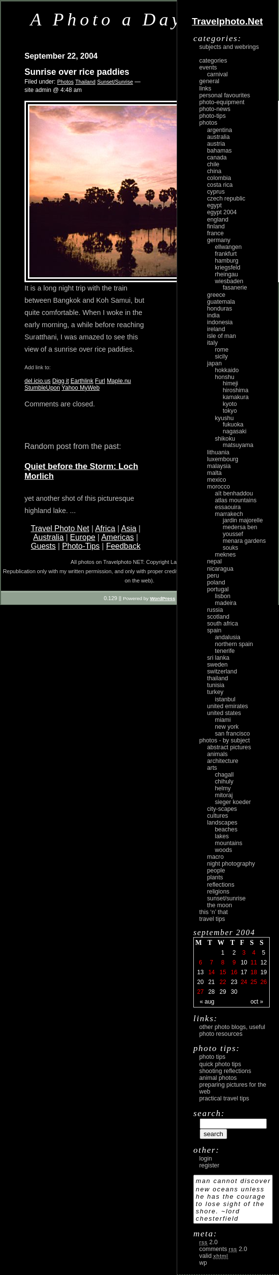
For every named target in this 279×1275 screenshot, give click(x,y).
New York (227, 726)
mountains (228, 843)
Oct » (257, 1001)
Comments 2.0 (223, 1249)
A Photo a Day (107, 19)
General (209, 81)
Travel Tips (212, 919)
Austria (216, 143)
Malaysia (219, 466)
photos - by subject (224, 740)
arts (212, 767)
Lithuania (218, 452)
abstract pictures (229, 747)
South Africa (222, 623)
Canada (217, 157)
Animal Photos (218, 1077)
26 (263, 982)
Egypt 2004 (222, 212)
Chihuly (224, 781)
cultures (217, 815)
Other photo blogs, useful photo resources (232, 1030)
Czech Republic (226, 198)
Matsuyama (238, 445)
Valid (213, 1256)
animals (217, 754)
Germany (219, 240)
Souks (230, 547)
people (216, 870)
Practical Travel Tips (224, 1098)
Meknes (225, 554)
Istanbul (225, 699)
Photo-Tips (81, 546)
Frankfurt (226, 253)
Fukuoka (233, 424)
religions (218, 891)
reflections (220, 884)
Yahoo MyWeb (81, 387)
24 (244, 982)
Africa (105, 528)
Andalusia (227, 637)
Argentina (219, 130)
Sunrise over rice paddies (76, 72)
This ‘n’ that (213, 912)
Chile (213, 164)
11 (254, 962)
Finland (216, 226)
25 (254, 982)
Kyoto (230, 404)
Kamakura (236, 397)
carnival (217, 74)
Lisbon (223, 596)
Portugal (218, 589)
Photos (65, 82)
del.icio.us (37, 381)
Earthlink (81, 381)
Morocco (218, 486)
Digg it (60, 381)
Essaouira (228, 507)
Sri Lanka (218, 657)
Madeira (225, 603)
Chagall (224, 774)
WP (203, 1262)
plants (215, 877)
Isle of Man (221, 336)
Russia (215, 609)
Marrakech (229, 514)
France (215, 233)
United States (224, 713)
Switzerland (222, 671)
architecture (222, 761)
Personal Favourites (224, 95)
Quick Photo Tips (220, 1064)
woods (223, 850)
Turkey (215, 692)
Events (208, 67)
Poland (216, 582)
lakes (222, 836)
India (213, 315)
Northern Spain (234, 644)
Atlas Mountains (235, 500)
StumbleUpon (42, 387)
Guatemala (221, 301)
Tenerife (225, 651)
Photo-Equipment (221, 102)
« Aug (207, 1001)
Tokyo (230, 410)
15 (222, 972)
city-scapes (222, 808)
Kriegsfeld (227, 267)
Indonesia (219, 322)
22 (222, 982)
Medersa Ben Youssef (240, 530)
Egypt (214, 205)
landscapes (222, 822)
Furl (100, 381)
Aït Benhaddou (234, 493)
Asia (128, 528)
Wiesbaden (229, 281)
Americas (117, 537)
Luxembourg (222, 459)
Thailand (85, 82)
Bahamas (219, 150)
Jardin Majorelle (243, 520)
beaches (226, 829)
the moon (219, 905)
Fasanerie (235, 287)
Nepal (214, 561)
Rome (222, 349)
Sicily (221, 356)
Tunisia (215, 685)
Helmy (223, 788)
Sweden (217, 664)
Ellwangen (228, 247)
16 (234, 972)
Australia (48, 537)
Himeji (230, 383)
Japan (214, 363)
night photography (231, 863)
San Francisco (232, 733)
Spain (214, 630)
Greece (216, 294)
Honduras (219, 308)
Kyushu (224, 418)
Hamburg (226, 260)
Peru (213, 575)
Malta (214, 473)
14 (211, 972)
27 (200, 991)
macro (215, 856)
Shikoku (225, 438)
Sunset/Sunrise (115, 82)
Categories (213, 60)
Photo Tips (212, 1056)
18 (254, 972)
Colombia (219, 178)
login (205, 1158)
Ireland (216, 329)
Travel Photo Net (60, 528)
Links (205, 88)
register (209, 1165)
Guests (43, 546)
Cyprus (216, 191)
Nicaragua (220, 568)
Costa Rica (219, 184)
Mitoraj (223, 795)
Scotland (218, 616)
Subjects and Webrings (229, 47)
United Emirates (227, 706)
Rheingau (226, 274)
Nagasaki (234, 431)
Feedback (123, 546)
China (214, 171)
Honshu (224, 377)
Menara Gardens (244, 540)
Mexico (216, 479)
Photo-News (215, 109)
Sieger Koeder (233, 802)
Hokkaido (227, 370)
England (218, 219)
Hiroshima (235, 390)
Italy (212, 342)
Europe (82, 537)
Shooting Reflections (225, 1071)
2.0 (208, 1242)
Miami (223, 719)
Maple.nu (119, 381)
